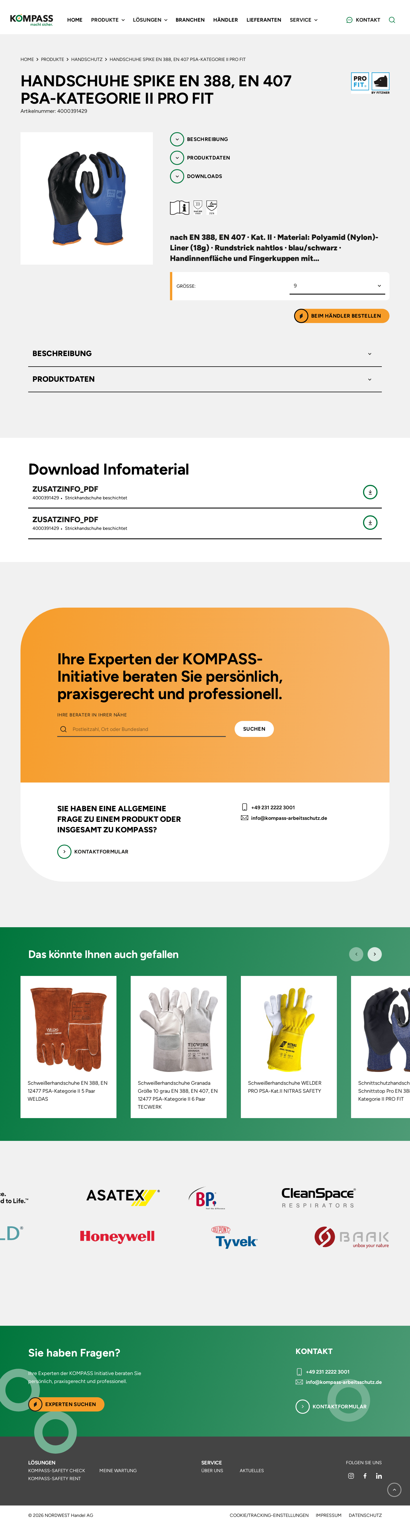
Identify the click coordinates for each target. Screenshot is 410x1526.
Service (211, 1463)
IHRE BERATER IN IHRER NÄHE (92, 715)
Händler (225, 20)
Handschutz (86, 59)
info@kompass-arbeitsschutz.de (289, 818)
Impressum (329, 1515)
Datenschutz (365, 1515)
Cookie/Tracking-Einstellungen (269, 1515)
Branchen (190, 20)
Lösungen (42, 1463)
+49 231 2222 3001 (273, 807)
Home (75, 20)
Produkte (52, 59)
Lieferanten (264, 20)
